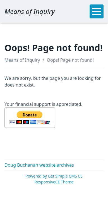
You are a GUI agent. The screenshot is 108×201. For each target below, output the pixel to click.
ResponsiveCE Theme (54, 182)
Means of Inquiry (29, 11)
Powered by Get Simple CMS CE (54, 176)
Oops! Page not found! (70, 60)
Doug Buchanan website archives (39, 165)
